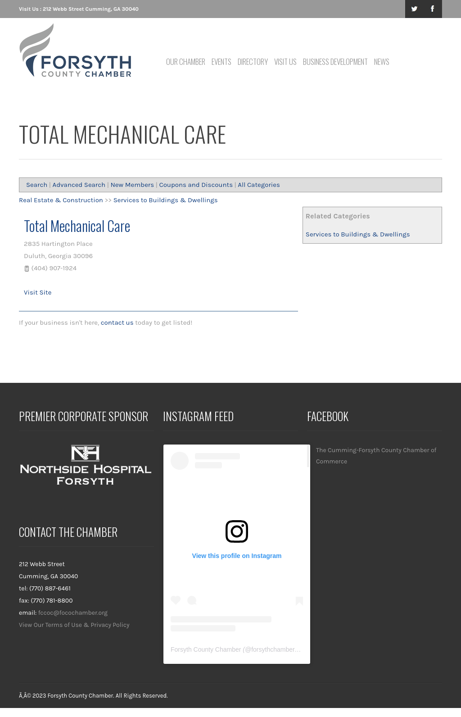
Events (221, 61)
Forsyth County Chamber (206, 649)
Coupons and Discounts (196, 185)
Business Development (335, 61)
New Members (132, 185)
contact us (117, 322)
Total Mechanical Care (77, 225)
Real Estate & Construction (61, 200)
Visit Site (37, 292)
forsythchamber (272, 649)
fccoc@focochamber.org (73, 613)
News (381, 61)
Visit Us (285, 61)
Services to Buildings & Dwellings (358, 234)
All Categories (259, 185)
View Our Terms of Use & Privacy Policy (74, 625)
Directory (253, 61)
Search (36, 185)
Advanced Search (79, 185)
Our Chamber (185, 61)
